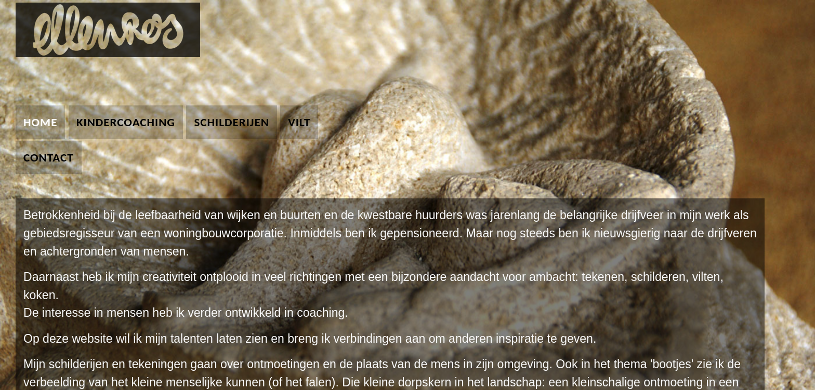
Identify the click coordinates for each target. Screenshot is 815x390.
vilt (299, 122)
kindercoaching (125, 122)
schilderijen (231, 122)
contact (48, 157)
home (40, 122)
